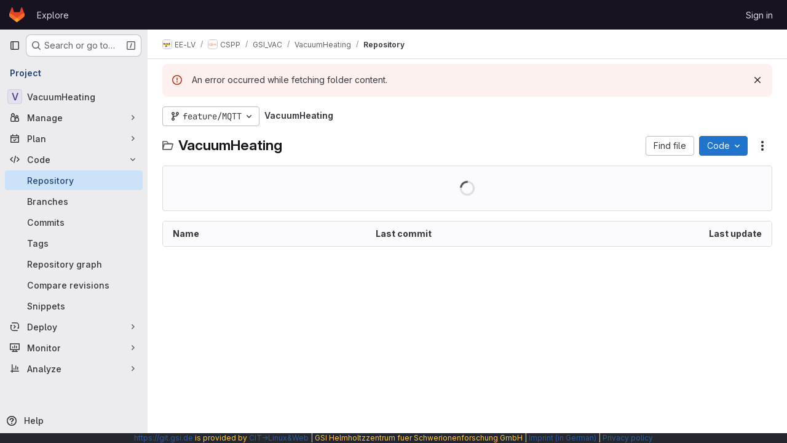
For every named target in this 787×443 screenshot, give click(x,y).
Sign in (759, 15)
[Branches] (74, 201)
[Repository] (74, 180)
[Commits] (74, 222)
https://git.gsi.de (163, 437)
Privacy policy (628, 437)
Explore (53, 15)
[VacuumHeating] (74, 96)
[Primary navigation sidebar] (15, 45)
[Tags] (74, 243)
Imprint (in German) (562, 437)
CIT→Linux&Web (279, 437)
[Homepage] (17, 15)
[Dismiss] (757, 80)
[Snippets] (74, 306)
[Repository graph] (74, 264)
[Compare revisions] (74, 285)
